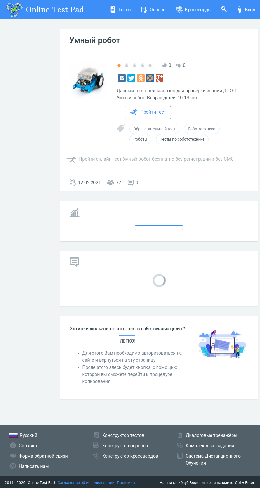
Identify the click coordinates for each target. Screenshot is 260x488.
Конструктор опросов (125, 445)
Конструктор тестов (123, 435)
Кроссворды (193, 9)
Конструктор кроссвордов (130, 456)
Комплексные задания (210, 445)
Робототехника (201, 129)
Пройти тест (147, 112)
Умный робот (95, 40)
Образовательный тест (154, 129)
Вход (245, 9)
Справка (28, 445)
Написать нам (34, 466)
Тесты (120, 9)
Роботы (140, 139)
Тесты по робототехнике (182, 139)
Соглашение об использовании (86, 483)
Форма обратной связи (43, 456)
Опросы (154, 9)
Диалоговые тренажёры (211, 435)
